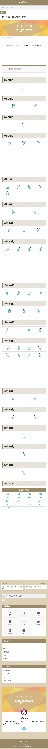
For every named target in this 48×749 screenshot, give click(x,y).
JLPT (24, 631)
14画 (19, 505)
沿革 (4, 678)
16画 (40, 505)
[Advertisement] (24, 55)
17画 (8, 508)
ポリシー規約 (24, 745)
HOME (24, 742)
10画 (19, 501)
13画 (8, 505)
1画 (7, 494)
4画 (40, 494)
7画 (29, 497)
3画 (29, 494)
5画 (7, 497)
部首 (38, 613)
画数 (24, 613)
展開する (17, 69)
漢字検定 (9, 631)
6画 (18, 497)
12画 (40, 501)
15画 (29, 505)
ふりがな (24, 622)
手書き (9, 613)
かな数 (9, 622)
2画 (18, 494)
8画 (40, 497)
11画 (29, 501)
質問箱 (5, 659)
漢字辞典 (6, 674)
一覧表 (5, 649)
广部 (4, 12)
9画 (7, 501)
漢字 (4, 656)
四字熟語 (6, 652)
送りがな (38, 622)
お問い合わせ (7, 681)
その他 (5, 645)
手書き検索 (7, 671)
